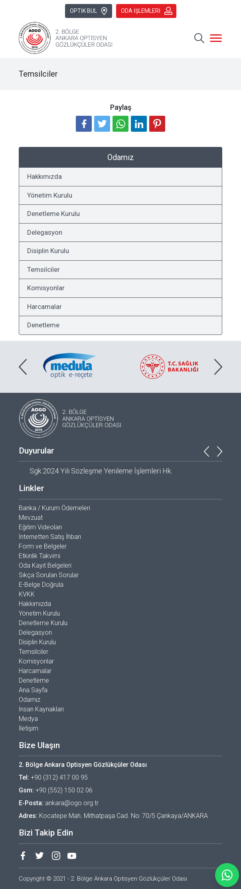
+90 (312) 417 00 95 (59, 777)
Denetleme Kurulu (53, 214)
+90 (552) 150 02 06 (64, 790)
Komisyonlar (46, 288)
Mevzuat (31, 517)
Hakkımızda (44, 176)
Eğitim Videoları (40, 527)
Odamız (29, 699)
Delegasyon (44, 232)
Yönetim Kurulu (49, 195)
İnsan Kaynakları (41, 709)
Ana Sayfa (33, 690)
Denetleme (43, 325)
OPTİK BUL (89, 11)
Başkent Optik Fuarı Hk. (54, 471)
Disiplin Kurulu (48, 251)
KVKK (27, 594)
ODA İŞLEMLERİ (146, 11)
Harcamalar (44, 307)
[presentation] (23, 367)
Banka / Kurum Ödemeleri (54, 508)
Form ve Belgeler (43, 546)
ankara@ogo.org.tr (72, 803)
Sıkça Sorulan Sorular (49, 575)
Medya (28, 719)
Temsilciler (43, 269)
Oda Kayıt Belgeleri (45, 565)
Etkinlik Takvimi (39, 556)
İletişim (28, 728)
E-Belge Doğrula (41, 584)
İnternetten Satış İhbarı (50, 537)
